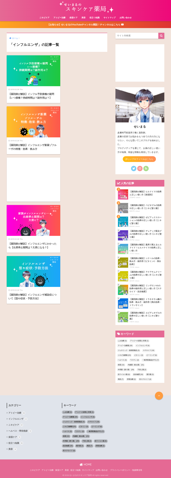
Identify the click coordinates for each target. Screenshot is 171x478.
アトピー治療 (59, 17)
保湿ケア (73, 17)
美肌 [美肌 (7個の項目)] (120, 379)
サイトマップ (110, 17)
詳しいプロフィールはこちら (139, 159)
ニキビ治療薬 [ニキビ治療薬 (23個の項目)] (124, 355)
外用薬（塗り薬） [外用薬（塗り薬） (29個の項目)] (126, 370)
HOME (85, 464)
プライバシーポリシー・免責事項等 (126, 470)
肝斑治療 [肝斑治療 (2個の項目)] (131, 379)
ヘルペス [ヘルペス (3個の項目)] (122, 360)
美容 (83, 17)
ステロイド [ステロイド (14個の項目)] (148, 350)
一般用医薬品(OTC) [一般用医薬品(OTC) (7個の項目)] (150, 360)
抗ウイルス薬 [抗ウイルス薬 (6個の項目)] (124, 374)
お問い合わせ (126, 17)
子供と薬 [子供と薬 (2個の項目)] (141, 370)
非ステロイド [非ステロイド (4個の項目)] (145, 379)
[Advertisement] (31, 129)
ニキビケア (44, 17)
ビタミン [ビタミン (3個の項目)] (138, 355)
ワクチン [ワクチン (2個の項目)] (134, 360)
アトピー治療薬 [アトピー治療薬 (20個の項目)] (125, 346)
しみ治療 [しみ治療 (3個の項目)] (122, 341)
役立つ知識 (95, 17)
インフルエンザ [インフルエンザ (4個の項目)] (142, 346)
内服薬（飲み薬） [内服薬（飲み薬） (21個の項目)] (136, 365)
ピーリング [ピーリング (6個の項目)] (151, 355)
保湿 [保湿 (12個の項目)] (121, 365)
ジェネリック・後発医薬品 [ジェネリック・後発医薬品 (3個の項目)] (128, 350)
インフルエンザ (18, 419)
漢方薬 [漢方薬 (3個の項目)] (150, 374)
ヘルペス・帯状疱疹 (20, 431)
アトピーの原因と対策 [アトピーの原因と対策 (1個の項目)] (139, 341)
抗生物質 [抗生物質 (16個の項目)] (138, 374)
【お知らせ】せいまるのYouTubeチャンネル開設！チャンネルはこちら (85, 24)
